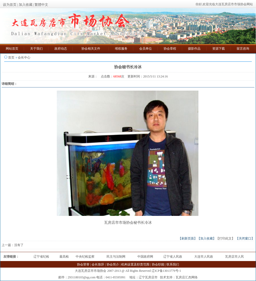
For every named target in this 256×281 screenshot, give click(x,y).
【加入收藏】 (206, 238)
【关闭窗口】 (245, 238)
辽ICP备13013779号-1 (166, 271)
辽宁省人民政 (172, 256)
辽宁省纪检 (41, 256)
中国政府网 (145, 256)
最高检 (64, 256)
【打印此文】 (225, 238)
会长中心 (24, 57)
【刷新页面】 (187, 238)
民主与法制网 (116, 256)
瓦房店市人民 (234, 256)
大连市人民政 (203, 256)
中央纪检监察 (85, 256)
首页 (11, 57)
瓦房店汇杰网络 (187, 277)
